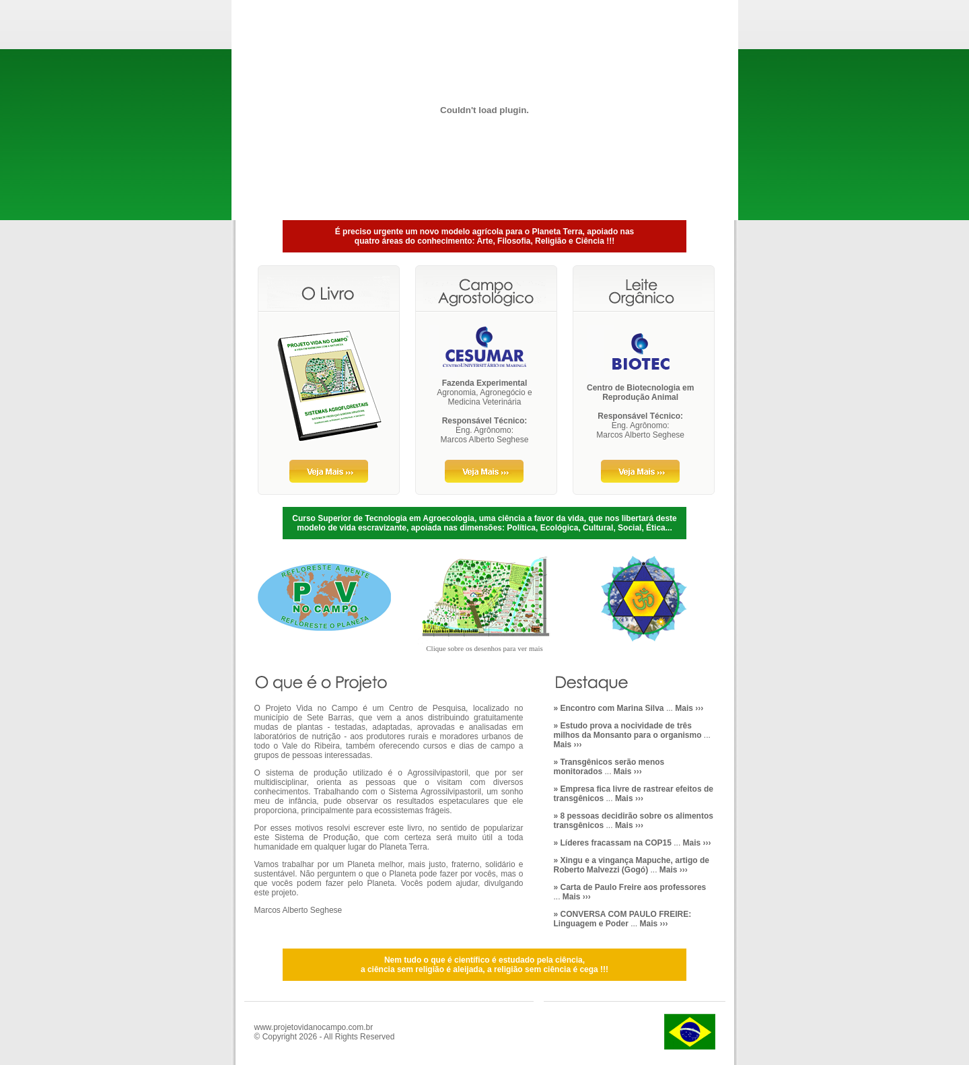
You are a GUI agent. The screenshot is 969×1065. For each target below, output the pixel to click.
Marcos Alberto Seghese (485, 439)
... (629, 708)
